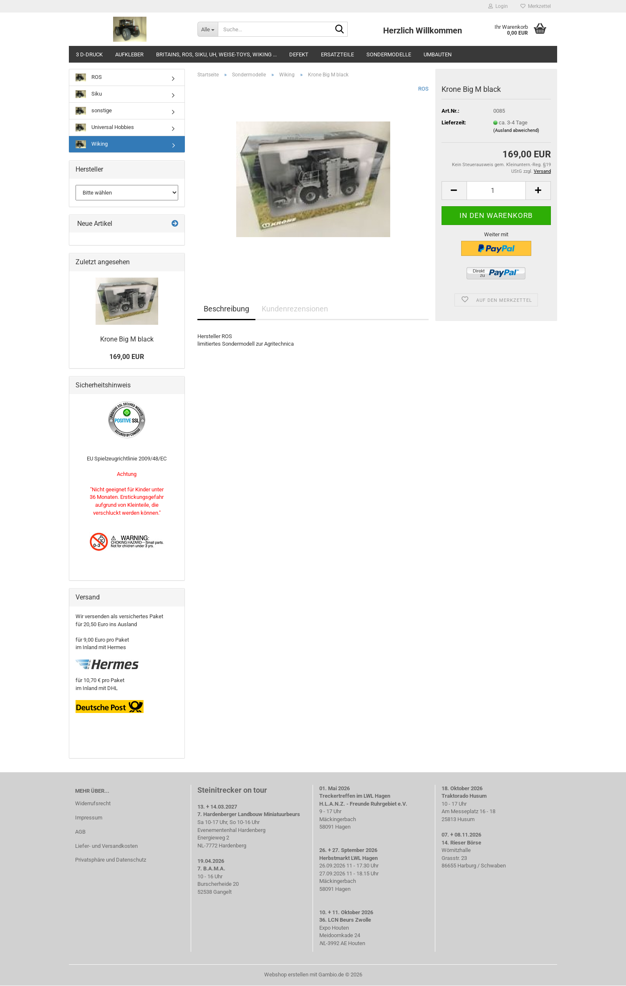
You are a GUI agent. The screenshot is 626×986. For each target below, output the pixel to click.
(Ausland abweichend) (516, 130)
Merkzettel (535, 6)
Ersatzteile (337, 54)
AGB (80, 832)
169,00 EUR (126, 357)
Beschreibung (226, 308)
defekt (298, 54)
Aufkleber (129, 54)
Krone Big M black (127, 339)
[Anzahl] (496, 190)
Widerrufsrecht (93, 803)
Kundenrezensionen (295, 308)
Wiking (92, 144)
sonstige (94, 111)
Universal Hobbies (105, 127)
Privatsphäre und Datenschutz (110, 860)
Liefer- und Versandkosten (106, 846)
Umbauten (438, 54)
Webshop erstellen (286, 974)
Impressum (88, 817)
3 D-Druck (89, 54)
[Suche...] (207, 29)
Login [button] (498, 6)
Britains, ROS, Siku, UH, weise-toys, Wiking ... (216, 54)
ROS (423, 89)
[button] (454, 190)
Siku (89, 94)
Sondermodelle (388, 54)
